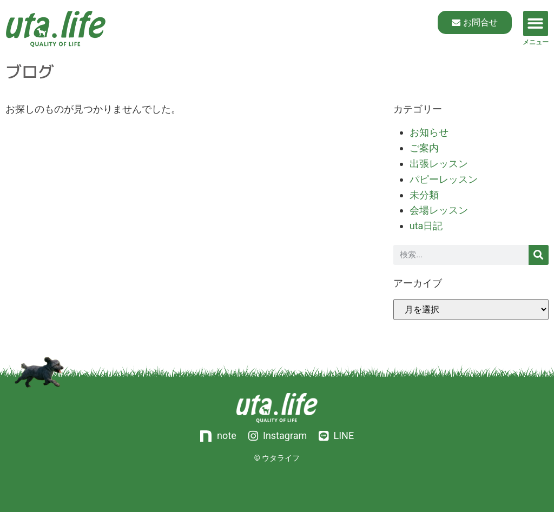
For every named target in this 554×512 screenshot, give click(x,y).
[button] (536, 23)
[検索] (539, 255)
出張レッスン (439, 163)
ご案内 (424, 148)
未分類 (424, 195)
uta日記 (426, 225)
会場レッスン (439, 210)
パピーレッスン (444, 179)
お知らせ (429, 132)
